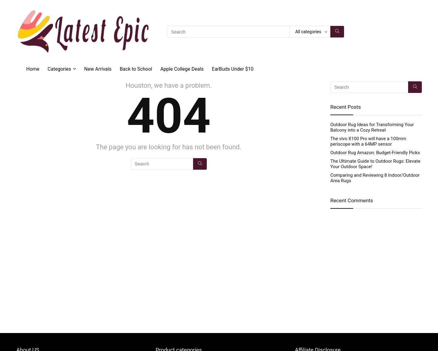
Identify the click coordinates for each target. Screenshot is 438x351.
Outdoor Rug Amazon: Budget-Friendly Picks (375, 152)
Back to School (136, 69)
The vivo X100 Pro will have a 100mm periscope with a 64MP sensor (368, 141)
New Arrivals (98, 69)
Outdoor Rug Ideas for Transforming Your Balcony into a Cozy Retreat (372, 127)
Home (32, 69)
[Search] (337, 31)
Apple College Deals (182, 69)
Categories (59, 69)
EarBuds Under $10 (232, 69)
